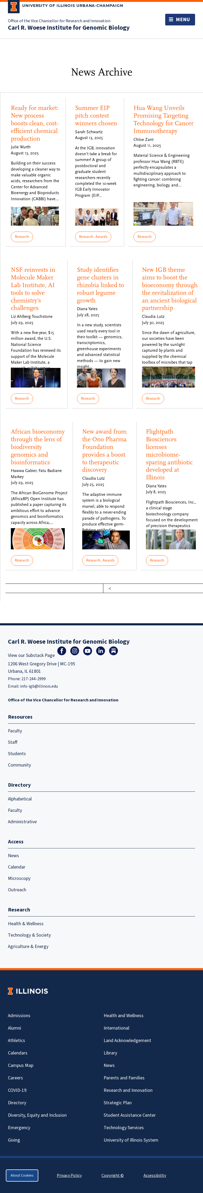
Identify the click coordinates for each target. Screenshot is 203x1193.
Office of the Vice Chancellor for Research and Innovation (59, 21)
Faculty (15, 731)
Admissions (19, 1015)
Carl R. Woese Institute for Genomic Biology (69, 27)
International (116, 1028)
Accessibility (155, 1175)
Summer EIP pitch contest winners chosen (96, 115)
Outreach (17, 890)
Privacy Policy (69, 1175)
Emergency (19, 1127)
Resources (20, 717)
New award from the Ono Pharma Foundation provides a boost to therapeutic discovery (104, 451)
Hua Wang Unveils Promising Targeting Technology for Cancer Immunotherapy (163, 119)
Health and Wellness (124, 1015)
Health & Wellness (26, 923)
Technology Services (124, 1127)
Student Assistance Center (130, 1115)
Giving (14, 1140)
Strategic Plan (118, 1102)
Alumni (14, 1028)
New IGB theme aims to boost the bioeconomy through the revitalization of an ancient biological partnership (170, 289)
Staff (12, 742)
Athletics (16, 1040)
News (13, 855)
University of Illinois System (131, 1140)
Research (22, 236)
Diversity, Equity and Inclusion (37, 1115)
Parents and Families (124, 1078)
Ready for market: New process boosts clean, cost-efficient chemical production (34, 123)
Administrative (22, 821)
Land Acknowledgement (127, 1040)
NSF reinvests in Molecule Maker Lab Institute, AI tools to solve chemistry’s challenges (33, 289)
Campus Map (20, 1065)
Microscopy (19, 878)
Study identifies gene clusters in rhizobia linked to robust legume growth (100, 285)
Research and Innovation (128, 1090)
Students (17, 753)
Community (19, 765)
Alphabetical (20, 799)
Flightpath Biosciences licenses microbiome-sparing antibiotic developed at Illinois (169, 454)
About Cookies (22, 1175)
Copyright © (113, 1175)
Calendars (17, 1053)
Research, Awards (93, 236)
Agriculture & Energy (28, 946)
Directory (17, 1102)
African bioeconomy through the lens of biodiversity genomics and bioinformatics (38, 447)
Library (110, 1053)
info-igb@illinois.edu (39, 686)
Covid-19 (17, 1090)
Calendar (16, 867)
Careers (15, 1078)
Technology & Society (29, 935)
